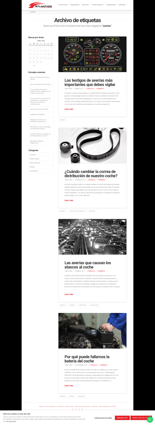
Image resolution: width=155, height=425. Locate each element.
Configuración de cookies (103, 418)
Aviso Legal (69, 406)
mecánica (92, 211)
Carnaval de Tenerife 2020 (39, 109)
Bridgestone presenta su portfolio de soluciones (38, 120)
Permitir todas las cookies (141, 417)
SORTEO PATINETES (37, 114)
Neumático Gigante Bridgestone (36, 142)
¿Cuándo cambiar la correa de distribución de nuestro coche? (91, 173)
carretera (82, 305)
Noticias (32, 167)
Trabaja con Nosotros (47, 406)
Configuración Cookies (107, 406)
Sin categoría (34, 171)
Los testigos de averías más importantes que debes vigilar (90, 82)
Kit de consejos (34, 158)
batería (71, 396)
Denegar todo (122, 418)
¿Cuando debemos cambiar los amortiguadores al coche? (40, 135)
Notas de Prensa (35, 163)
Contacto (60, 406)
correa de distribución (77, 211)
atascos (63, 305)
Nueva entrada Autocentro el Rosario (40, 78)
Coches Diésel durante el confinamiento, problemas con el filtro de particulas (40, 91)
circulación (94, 305)
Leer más (69, 109)
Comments (100, 88)
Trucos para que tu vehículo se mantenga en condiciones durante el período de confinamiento (40, 101)
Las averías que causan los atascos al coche (88, 264)
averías (62, 120)
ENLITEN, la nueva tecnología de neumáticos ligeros (40, 128)
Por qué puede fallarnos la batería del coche (87, 358)
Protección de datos (82, 406)
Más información (11, 421)
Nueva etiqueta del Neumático (40, 84)
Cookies (94, 406)
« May (33, 65)
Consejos (90, 88)
